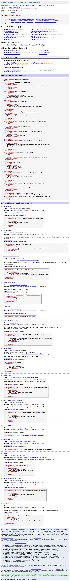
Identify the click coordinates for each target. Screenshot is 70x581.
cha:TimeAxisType (39, 45)
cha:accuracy (51, 19)
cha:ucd (21, 19)
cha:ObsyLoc (43, 19)
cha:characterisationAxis (12, 50)
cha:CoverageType (15, 309)
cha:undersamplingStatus (51, 20)
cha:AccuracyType (15, 208)
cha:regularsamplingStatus (18, 22)
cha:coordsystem (34, 19)
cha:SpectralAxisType (25, 45)
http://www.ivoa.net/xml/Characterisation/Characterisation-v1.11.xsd (31, 5)
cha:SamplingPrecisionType (18, 441)
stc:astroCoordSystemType (18, 285)
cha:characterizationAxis (12, 54)
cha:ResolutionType (16, 428)
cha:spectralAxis (44, 52)
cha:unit (26, 19)
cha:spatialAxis (43, 50)
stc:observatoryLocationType (19, 377)
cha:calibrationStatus (29, 20)
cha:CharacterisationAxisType (29, 210)
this (18, 210)
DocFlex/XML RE (36, 529)
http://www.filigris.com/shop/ (29, 579)
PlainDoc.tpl (12, 557)
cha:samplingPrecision (50, 22)
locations (13, 12)
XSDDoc (58, 569)
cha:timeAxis (43, 54)
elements (17, 7)
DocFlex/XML (25, 531)
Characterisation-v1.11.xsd (21, 8)
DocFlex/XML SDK (6, 565)
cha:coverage (30, 22)
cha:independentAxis (16, 20)
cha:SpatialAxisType (11, 45)
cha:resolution (39, 22)
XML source (34, 8)
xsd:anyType (14, 233)
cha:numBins (39, 20)
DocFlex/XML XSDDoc (53, 529)
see (13, 75)
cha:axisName (15, 19)
